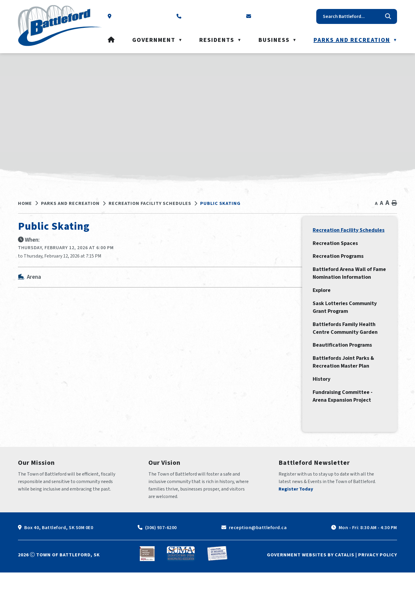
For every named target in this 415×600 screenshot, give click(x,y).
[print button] (394, 203)
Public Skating (220, 203)
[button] (388, 16)
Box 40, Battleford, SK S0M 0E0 (58, 555)
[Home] (111, 40)
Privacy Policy (377, 582)
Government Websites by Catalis (310, 582)
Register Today (296, 516)
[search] (352, 16)
